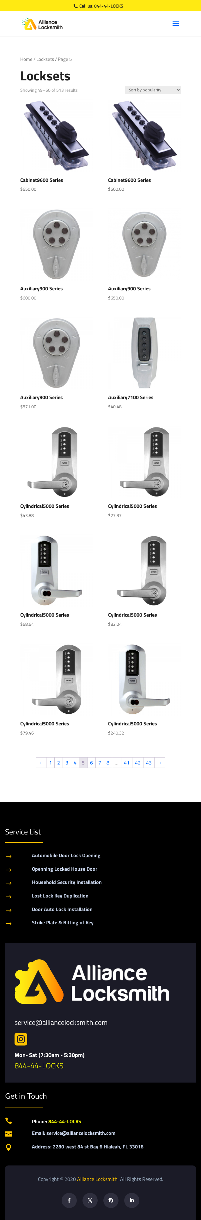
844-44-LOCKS (108, 6)
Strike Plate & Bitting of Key (63, 922)
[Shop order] (153, 90)
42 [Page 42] (138, 762)
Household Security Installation (67, 882)
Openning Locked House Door (64, 869)
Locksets (45, 59)
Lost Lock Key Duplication (60, 895)
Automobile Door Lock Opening (66, 855)
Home (26, 59)
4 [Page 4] (75, 762)
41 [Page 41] (127, 762)
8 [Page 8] (108, 762)
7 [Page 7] (99, 762)
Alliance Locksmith (98, 1179)
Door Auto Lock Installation (62, 909)
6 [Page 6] (91, 762)
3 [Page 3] (66, 762)
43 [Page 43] (149, 762)
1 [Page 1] (50, 762)
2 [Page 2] (58, 762)
